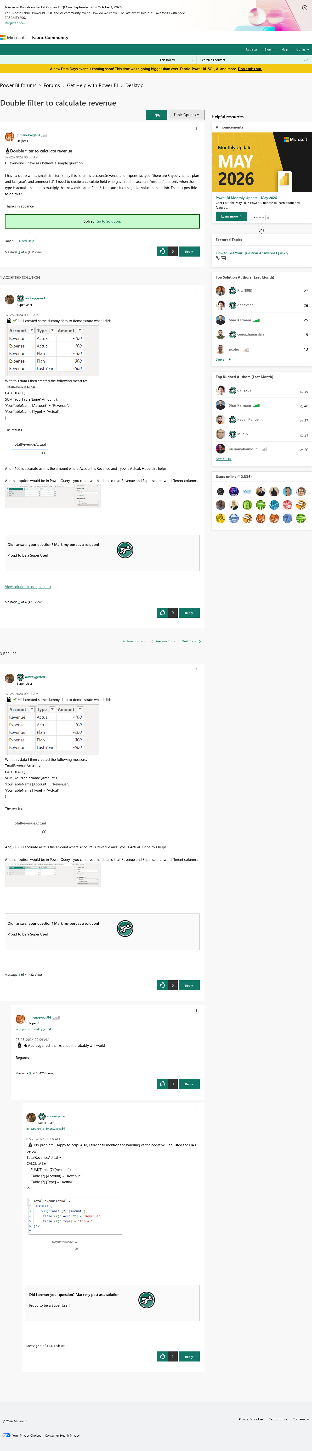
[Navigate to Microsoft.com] (13, 37)
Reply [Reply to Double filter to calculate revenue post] (189, 251)
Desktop (134, 85)
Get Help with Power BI (92, 85)
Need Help (26, 240)
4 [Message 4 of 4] (41, 1346)
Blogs (162, 37)
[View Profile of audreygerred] (35, 298)
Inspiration (100, 37)
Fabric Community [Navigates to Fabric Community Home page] (50, 37)
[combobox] (254, 59)
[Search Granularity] (176, 59)
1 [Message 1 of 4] (19, 252)
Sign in (269, 49)
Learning (181, 37)
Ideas (120, 37)
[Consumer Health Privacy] (62, 1435)
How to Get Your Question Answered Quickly (252, 253)
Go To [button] (300, 49)
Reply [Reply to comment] (189, 613)
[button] (156, 115)
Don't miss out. (250, 68)
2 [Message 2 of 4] (19, 602)
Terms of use (278, 1419)
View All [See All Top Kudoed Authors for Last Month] (224, 459)
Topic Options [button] (185, 114)
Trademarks (301, 1419)
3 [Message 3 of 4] (30, 1073)
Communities (141, 37)
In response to (33, 1029)
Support (201, 37)
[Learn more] (231, 216)
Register (251, 49)
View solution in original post (28, 586)
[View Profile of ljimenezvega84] (28, 134)
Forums (79, 37)
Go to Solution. (108, 221)
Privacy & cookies (251, 1419)
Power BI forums (18, 85)
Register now (15, 23)
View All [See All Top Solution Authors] (224, 359)
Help (285, 49)
